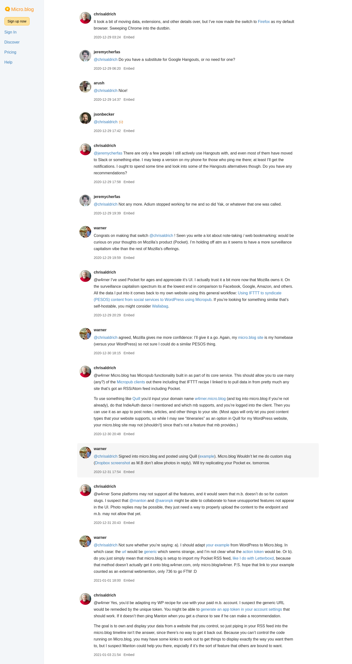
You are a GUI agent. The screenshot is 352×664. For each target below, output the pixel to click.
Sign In (10, 32)
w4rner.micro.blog (210, 399)
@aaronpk (164, 500)
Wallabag (160, 306)
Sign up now (17, 21)
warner (100, 228)
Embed (128, 37)
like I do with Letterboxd (253, 558)
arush (99, 83)
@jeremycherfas (108, 153)
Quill (136, 399)
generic (150, 552)
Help (8, 62)
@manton (137, 500)
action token (253, 552)
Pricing (10, 52)
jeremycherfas (107, 52)
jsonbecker (104, 114)
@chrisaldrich (105, 59)
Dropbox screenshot (112, 463)
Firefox (264, 22)
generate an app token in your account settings (241, 609)
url (124, 552)
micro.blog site (250, 337)
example (206, 456)
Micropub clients (131, 382)
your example (218, 545)
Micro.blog (22, 9)
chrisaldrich (105, 14)
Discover (12, 42)
